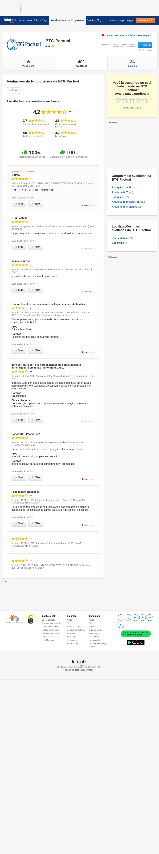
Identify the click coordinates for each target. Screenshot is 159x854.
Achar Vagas (25, 20)
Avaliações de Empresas (68, 20)
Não (36, 203)
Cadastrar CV (145, 20)
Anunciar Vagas (74, 626)
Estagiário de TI (121, 187)
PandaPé (71, 633)
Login (130, 20)
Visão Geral (28, 63)
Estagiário (118, 197)
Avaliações (81, 63)
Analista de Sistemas (124, 206)
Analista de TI (120, 192)
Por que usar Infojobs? (52, 623)
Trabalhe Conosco (50, 626)
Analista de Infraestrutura (127, 202)
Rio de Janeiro (120, 238)
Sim (19, 203)
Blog (99, 20)
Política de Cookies (50, 630)
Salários (91, 20)
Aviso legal (72, 636)
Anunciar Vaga (116, 20)
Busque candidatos (76, 630)
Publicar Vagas (41, 20)
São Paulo (118, 243)
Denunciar (87, 205)
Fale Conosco (48, 640)
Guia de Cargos (96, 630)
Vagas (92, 626)
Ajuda (69, 620)
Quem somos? (48, 620)
